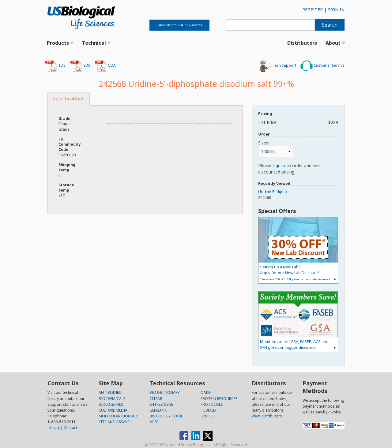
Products (58, 42)
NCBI (153, 421)
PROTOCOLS (212, 404)
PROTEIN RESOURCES (219, 398)
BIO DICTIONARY (164, 392)
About (333, 42)
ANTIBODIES (110, 392)
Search (329, 24)
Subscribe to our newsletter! (179, 25)
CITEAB (155, 398)
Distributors (302, 42)
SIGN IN (336, 10)
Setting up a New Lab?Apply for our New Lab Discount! (295, 272)
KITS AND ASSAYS (114, 421)
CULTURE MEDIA (113, 410)
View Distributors (267, 416)
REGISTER (312, 10)
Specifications (69, 98)
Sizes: (263, 143)
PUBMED (208, 410)
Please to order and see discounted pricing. (289, 168)
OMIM (206, 392)
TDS (55, 66)
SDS (80, 66)
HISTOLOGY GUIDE (166, 416)
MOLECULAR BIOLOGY (118, 416)
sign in (279, 165)
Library (53, 427)
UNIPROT (209, 416)
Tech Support (277, 66)
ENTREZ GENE (161, 404)
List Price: (298, 122)
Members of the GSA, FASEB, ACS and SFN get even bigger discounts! (294, 344)
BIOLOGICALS (111, 404)
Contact (70, 427)
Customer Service (322, 66)
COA (105, 66)
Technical (94, 42)
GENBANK (158, 410)
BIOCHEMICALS (112, 398)
